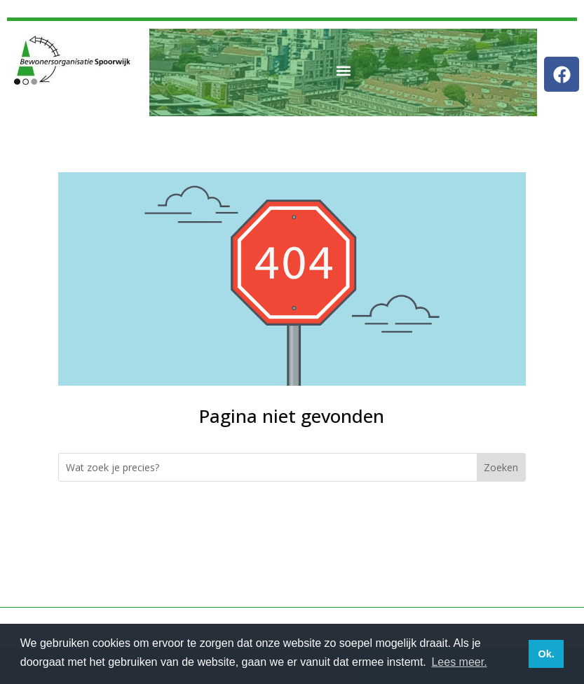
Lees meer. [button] (459, 662)
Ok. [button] (546, 653)
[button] (343, 71)
